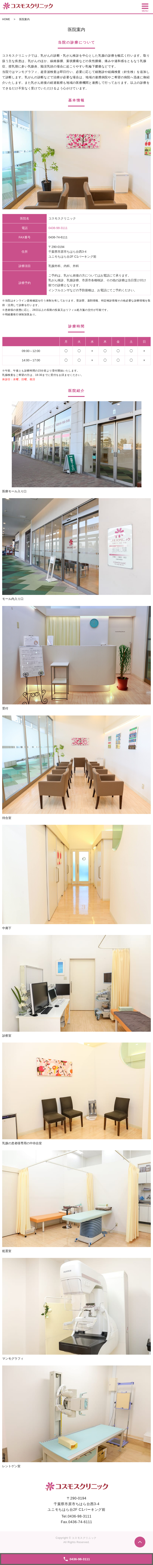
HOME (6, 19)
